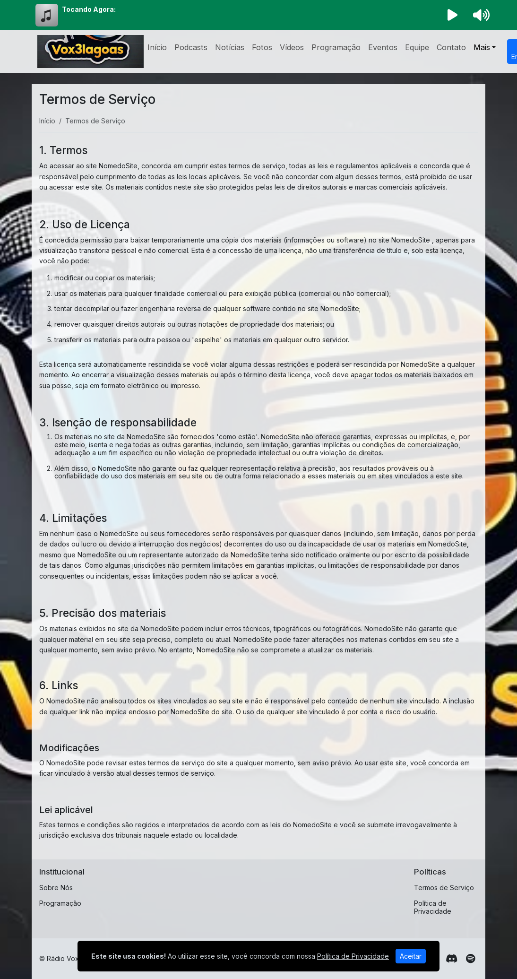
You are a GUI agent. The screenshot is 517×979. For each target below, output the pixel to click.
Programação (336, 47)
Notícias (229, 47)
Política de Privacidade (432, 907)
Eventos (382, 47)
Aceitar (411, 956)
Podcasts (190, 47)
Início (157, 47)
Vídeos (292, 47)
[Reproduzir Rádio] (452, 15)
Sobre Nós (56, 888)
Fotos (262, 47)
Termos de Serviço (444, 888)
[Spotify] (470, 958)
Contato (451, 47)
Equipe (417, 47)
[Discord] (451, 958)
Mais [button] (482, 47)
